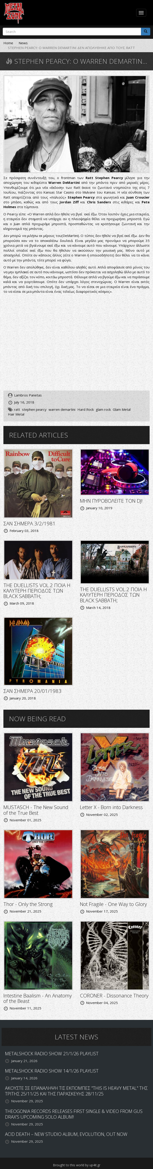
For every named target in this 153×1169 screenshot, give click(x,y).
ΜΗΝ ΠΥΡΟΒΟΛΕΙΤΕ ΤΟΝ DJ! (111, 500)
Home (8, 43)
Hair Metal (16, 414)
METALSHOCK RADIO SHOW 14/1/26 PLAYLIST (52, 1071)
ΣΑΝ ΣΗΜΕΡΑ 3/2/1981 (29, 523)
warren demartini (62, 409)
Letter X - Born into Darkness (111, 807)
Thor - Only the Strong (28, 904)
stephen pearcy (34, 409)
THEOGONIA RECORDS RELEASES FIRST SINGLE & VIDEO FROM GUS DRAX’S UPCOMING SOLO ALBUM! (74, 1114)
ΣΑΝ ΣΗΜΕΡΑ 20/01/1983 (32, 690)
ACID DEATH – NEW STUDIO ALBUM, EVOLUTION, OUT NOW (66, 1134)
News (23, 43)
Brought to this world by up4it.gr (76, 1165)
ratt (17, 409)
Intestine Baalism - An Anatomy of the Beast (37, 998)
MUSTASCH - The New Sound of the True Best (35, 810)
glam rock (103, 409)
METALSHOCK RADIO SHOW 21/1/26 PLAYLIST (52, 1054)
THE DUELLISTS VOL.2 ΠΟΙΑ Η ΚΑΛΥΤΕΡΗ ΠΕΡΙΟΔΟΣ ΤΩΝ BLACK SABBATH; (36, 590)
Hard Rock (85, 409)
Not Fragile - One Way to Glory (113, 904)
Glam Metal (122, 409)
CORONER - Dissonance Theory (114, 995)
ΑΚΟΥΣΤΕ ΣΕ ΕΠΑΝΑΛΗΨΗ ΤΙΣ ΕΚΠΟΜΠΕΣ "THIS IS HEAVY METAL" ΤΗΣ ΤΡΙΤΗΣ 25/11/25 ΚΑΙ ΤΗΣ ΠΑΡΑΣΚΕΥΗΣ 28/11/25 (76, 1091)
